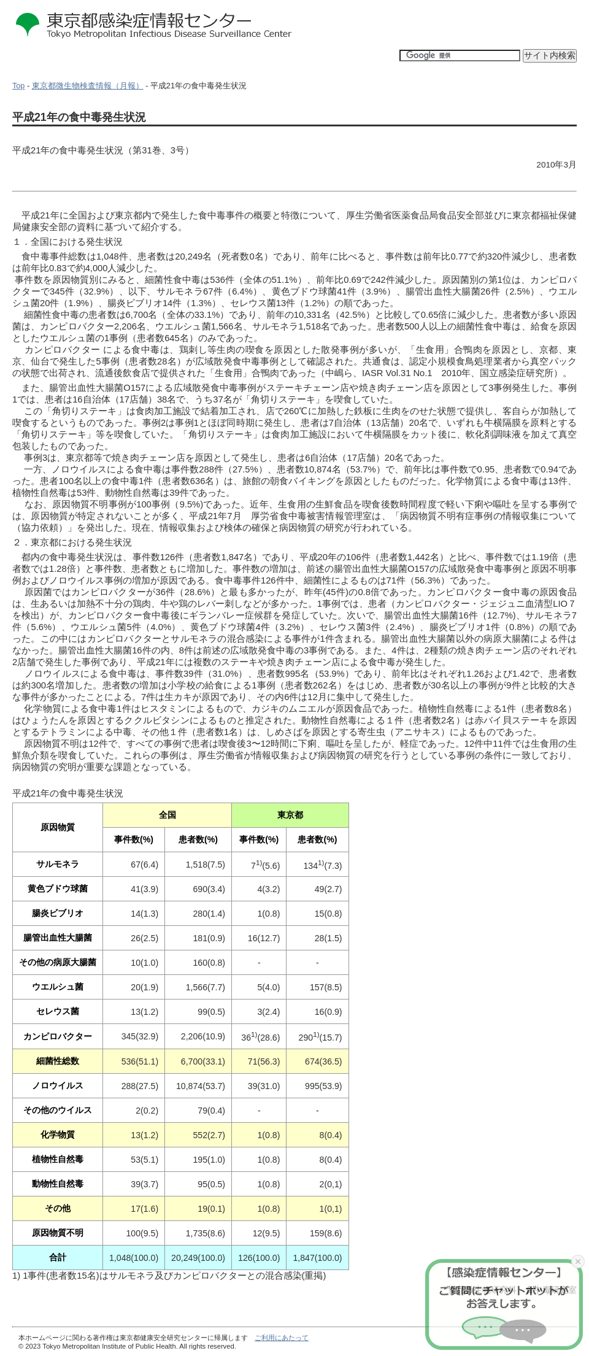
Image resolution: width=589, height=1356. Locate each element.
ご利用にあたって (282, 1337)
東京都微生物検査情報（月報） (88, 86)
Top (18, 86)
